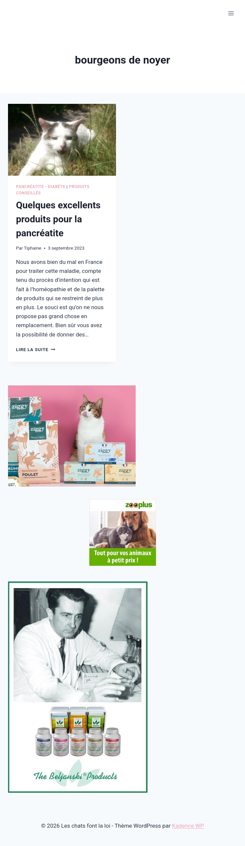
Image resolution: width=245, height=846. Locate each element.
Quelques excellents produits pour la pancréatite (58, 219)
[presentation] (62, 140)
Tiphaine (32, 248)
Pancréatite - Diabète (40, 186)
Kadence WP (188, 825)
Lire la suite (35, 349)
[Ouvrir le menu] (231, 13)
